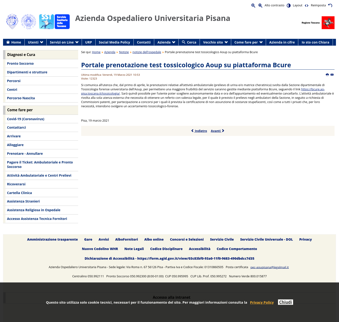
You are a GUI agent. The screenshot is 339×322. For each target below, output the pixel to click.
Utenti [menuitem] (33, 42)
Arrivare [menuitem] (14, 136)
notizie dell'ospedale (147, 52)
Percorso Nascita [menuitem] (21, 98)
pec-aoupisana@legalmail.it (269, 267)
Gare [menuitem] (88, 239)
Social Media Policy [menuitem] (114, 42)
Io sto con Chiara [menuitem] (315, 42)
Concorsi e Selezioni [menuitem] (187, 239)
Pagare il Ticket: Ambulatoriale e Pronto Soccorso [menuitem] (40, 164)
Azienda (109, 52)
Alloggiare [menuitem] (15, 145)
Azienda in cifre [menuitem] (282, 42)
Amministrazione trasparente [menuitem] (52, 239)
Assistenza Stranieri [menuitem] (23, 201)
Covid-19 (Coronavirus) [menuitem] (25, 119)
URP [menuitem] (88, 42)
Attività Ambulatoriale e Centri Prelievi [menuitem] (39, 175)
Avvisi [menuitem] (104, 239)
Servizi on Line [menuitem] (62, 42)
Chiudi (285, 302)
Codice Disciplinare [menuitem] (166, 249)
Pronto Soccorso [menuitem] (20, 63)
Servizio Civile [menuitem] (222, 239)
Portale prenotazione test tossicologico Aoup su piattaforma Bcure (186, 64)
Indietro (199, 131)
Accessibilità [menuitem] (199, 249)
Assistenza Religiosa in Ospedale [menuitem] (34, 210)
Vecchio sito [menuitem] (213, 42)
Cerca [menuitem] (191, 42)
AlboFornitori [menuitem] (126, 239)
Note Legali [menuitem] (134, 249)
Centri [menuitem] (12, 89)
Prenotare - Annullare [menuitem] (25, 153)
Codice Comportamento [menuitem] (237, 249)
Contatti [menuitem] (144, 42)
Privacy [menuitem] (305, 239)
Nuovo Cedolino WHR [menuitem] (100, 249)
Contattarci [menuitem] (16, 127)
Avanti (218, 131)
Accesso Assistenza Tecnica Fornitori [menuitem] (37, 218)
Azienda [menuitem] (164, 42)
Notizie (124, 52)
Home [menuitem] (16, 42)
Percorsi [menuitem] (13, 81)
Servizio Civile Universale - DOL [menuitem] (266, 239)
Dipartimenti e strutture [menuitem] (27, 72)
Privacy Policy (262, 302)
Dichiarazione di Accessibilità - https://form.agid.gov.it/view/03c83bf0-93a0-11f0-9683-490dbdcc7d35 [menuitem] (169, 258)
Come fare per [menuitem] (246, 42)
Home (96, 52)
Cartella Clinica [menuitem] (19, 193)
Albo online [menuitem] (154, 239)
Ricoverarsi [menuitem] (16, 184)
